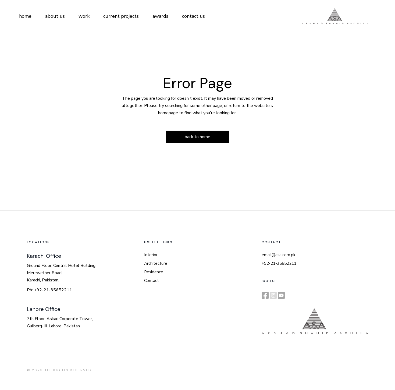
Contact (151, 280)
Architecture (155, 263)
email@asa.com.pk (278, 254)
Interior (151, 254)
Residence (153, 272)
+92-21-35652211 (279, 263)
